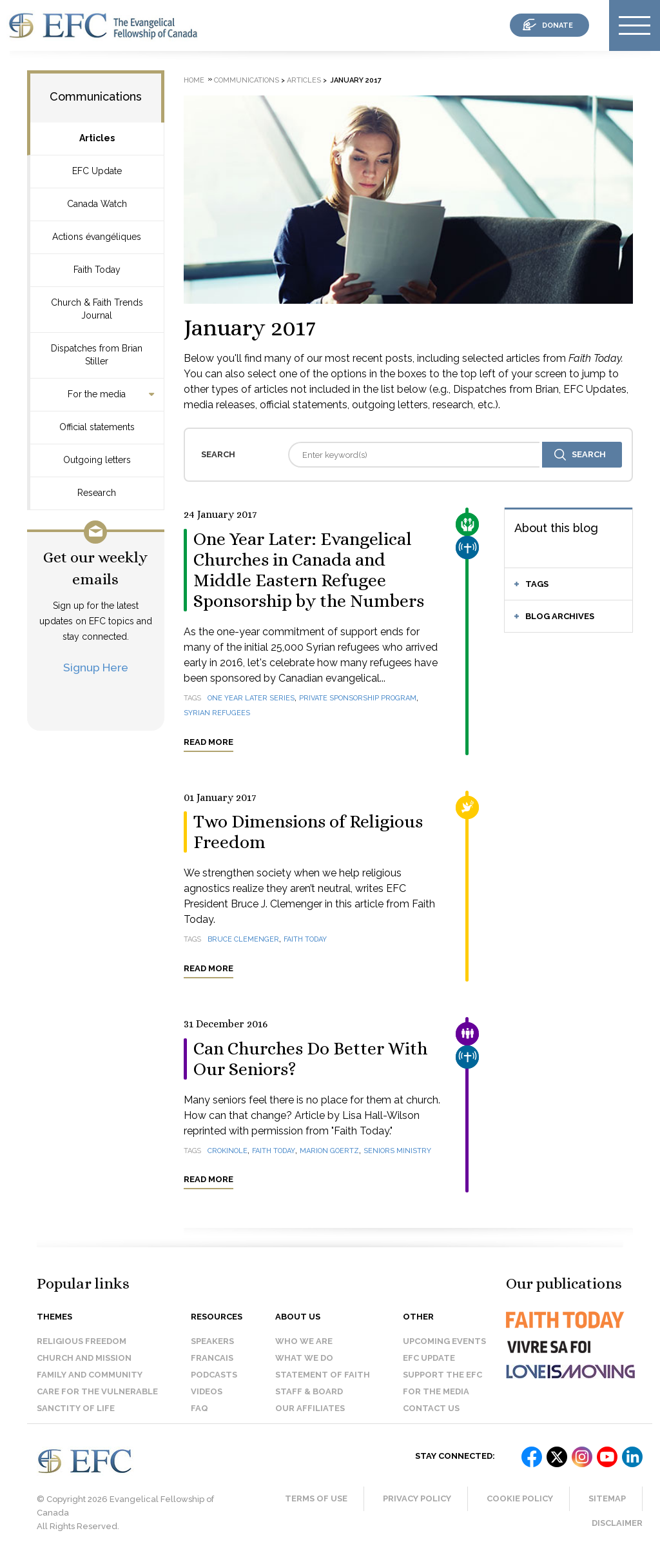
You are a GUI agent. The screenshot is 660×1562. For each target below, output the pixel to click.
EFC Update (97, 171)
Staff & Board (309, 1391)
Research (96, 493)
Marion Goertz (329, 1151)
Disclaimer (617, 1523)
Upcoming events (444, 1341)
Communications (96, 96)
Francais (212, 1358)
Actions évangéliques (96, 237)
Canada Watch (97, 204)
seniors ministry (397, 1151)
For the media (97, 394)
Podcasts (214, 1374)
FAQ (199, 1408)
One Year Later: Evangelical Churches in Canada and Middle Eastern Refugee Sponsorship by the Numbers (308, 570)
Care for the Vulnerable (97, 1391)
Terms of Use (316, 1498)
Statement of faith (322, 1374)
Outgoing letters (97, 460)
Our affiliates (310, 1408)
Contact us (431, 1408)
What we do (304, 1358)
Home (194, 80)
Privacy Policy (417, 1498)
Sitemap (607, 1498)
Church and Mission (84, 1358)
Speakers (212, 1341)
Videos (206, 1391)
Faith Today (97, 269)
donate (557, 25)
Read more (208, 742)
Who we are (304, 1341)
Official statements (97, 427)
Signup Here (95, 667)
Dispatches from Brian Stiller (96, 354)
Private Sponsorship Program (357, 698)
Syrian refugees (217, 713)
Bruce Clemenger (243, 939)
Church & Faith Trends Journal (97, 309)
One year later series (251, 698)
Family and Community (89, 1374)
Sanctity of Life (76, 1408)
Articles (97, 138)
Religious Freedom (81, 1341)
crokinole (228, 1151)
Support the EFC (442, 1374)
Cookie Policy (520, 1498)
